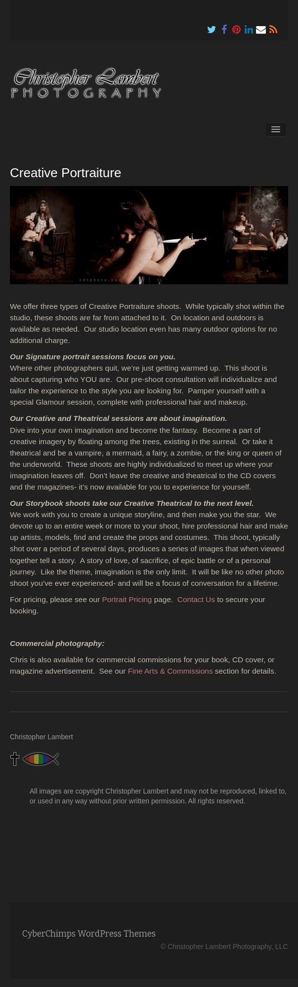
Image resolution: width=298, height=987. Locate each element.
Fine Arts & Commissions (170, 671)
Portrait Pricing (127, 599)
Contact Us (196, 599)
